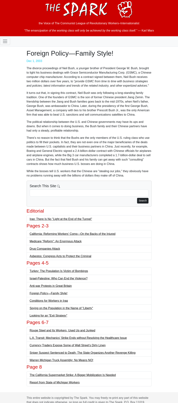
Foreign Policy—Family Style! (49, 293)
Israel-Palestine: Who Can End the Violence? (59, 278)
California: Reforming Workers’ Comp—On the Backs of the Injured (73, 233)
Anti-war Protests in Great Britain (51, 285)
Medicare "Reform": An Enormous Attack (56, 241)
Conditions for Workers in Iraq (49, 300)
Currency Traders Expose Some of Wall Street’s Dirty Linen (68, 345)
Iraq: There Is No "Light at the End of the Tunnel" (61, 219)
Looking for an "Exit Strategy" (48, 315)
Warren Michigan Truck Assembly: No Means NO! (61, 360)
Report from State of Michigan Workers (55, 382)
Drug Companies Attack (45, 248)
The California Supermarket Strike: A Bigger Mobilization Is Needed (73, 375)
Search (143, 200)
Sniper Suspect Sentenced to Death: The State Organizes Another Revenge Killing (83, 352)
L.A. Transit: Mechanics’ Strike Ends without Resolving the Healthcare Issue (78, 337)
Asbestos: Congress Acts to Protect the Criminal (60, 256)
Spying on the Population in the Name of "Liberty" (61, 308)
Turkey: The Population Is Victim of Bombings (59, 271)
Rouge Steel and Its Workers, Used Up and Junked (62, 330)
